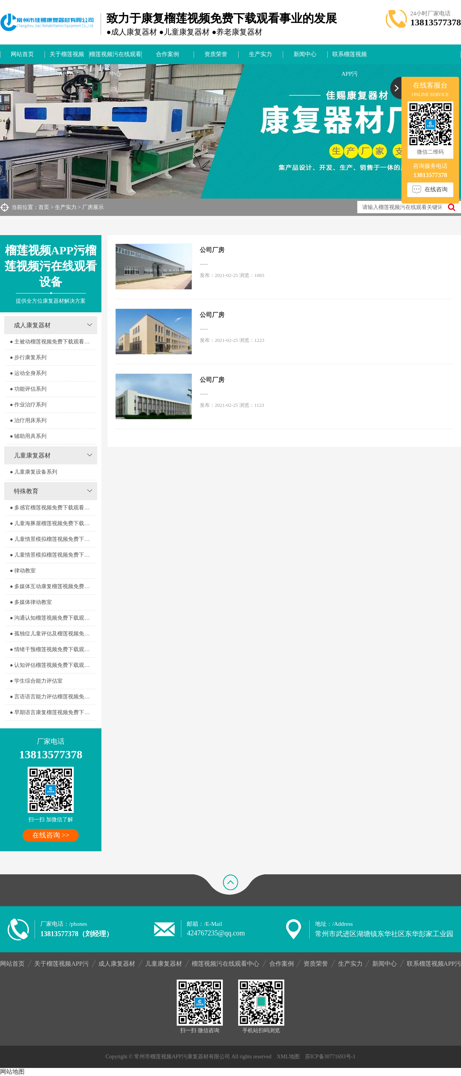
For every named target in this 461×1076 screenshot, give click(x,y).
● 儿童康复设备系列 (33, 472)
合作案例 (167, 54)
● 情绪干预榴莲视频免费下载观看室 (52, 649)
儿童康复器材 (32, 455)
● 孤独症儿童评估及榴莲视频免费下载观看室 (52, 634)
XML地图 (288, 1056)
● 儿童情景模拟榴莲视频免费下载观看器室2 (52, 555)
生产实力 (260, 54)
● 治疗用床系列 (28, 420)
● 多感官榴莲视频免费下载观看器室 (52, 508)
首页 (43, 207)
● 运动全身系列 (28, 373)
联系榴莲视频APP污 (349, 57)
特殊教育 (26, 491)
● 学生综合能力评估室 (36, 681)
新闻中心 (305, 54)
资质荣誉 (215, 54)
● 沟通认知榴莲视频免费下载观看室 (52, 618)
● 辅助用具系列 (28, 436)
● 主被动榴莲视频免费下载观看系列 (52, 342)
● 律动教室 (23, 571)
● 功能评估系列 (28, 389)
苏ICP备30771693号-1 (330, 1056)
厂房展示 (93, 207)
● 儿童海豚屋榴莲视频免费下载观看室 (52, 523)
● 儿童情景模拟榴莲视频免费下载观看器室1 (52, 539)
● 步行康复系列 (28, 357)
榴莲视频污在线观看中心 (115, 57)
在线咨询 (436, 189)
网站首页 (22, 54)
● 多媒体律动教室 (31, 602)
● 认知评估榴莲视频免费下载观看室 (52, 665)
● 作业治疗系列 (28, 405)
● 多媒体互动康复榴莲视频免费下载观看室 (52, 586)
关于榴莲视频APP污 (67, 57)
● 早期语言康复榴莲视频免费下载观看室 (52, 712)
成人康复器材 (32, 325)
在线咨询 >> (51, 835)
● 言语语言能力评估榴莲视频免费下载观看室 (52, 697)
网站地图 (12, 1071)
